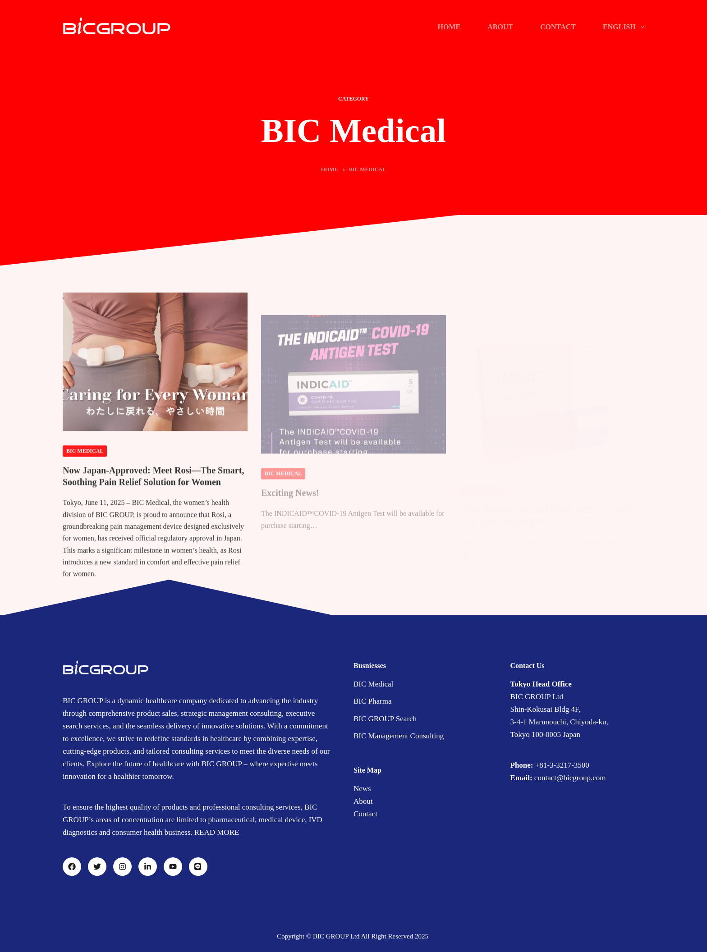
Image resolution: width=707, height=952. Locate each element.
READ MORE (216, 832)
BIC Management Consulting (399, 736)
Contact (365, 814)
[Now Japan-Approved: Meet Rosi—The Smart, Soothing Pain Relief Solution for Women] (155, 368)
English (623, 27)
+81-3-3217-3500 (562, 765)
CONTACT (558, 27)
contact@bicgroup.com (570, 778)
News (362, 788)
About (363, 801)
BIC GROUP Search (385, 718)
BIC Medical (84, 458)
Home (448, 27)
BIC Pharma (373, 701)
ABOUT (500, 27)
